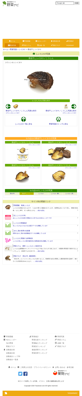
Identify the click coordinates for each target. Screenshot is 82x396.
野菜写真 (12, 45)
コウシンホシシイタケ (13, 113)
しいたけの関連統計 (20, 223)
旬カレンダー (41, 41)
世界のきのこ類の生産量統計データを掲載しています (29, 233)
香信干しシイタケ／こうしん (23, 142)
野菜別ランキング (38, 346)
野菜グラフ (10, 346)
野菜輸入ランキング (39, 343)
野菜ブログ (55, 45)
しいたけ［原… (69, 193)
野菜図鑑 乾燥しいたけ (22, 205)
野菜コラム (26, 45)
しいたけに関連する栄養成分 (23, 238)
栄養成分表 (55, 41)
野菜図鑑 (26, 41)
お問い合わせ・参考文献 (63, 367)
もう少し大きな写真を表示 (41, 100)
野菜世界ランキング (39, 353)
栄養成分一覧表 (12, 359)
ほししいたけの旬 (20, 215)
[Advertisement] (41, 23)
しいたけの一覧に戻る (23, 124)
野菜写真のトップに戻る (58, 124)
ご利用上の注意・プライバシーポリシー (34, 367)
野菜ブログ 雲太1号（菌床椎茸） (25, 256)
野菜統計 (70, 41)
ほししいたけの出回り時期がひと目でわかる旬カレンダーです (32, 218)
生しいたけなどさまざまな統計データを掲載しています (30, 226)
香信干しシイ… (26, 193)
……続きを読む (40, 210)
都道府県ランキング (39, 350)
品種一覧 (41, 45)
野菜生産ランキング (39, 340)
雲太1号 (12, 193)
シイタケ (22, 49)
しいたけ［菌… (55, 193)
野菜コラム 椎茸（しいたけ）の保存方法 (28, 246)
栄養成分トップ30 (13, 356)
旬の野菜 (9, 343)
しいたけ (41, 193)
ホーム (12, 41)
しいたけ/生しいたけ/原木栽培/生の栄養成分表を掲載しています (33, 241)
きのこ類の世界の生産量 (22, 231)
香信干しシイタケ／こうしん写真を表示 (21, 111)
